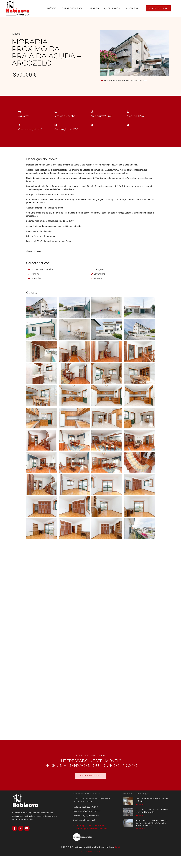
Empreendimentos (73, 8)
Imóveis (51, 8)
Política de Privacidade (90, 851)
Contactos (131, 8)
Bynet (117, 847)
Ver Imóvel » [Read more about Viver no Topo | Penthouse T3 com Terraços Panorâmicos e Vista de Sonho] (140, 828)
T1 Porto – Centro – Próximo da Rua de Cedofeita (152, 810)
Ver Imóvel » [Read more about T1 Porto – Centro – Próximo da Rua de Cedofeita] (140, 815)
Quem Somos (112, 8)
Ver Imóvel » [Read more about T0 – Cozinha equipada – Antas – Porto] (140, 804)
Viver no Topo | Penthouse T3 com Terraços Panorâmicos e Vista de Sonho (151, 823)
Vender (94, 8)
